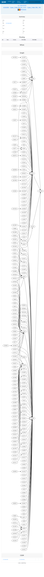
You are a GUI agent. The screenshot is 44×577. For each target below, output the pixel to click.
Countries (9, 1)
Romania (22, 9)
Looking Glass (25, 2)
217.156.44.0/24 (5, 559)
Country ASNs (13, 2)
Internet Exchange (19, 2)
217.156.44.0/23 (22, 5)
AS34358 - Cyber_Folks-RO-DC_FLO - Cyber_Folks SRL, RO (22, 7)
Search (41, 2)
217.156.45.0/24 (22, 559)
